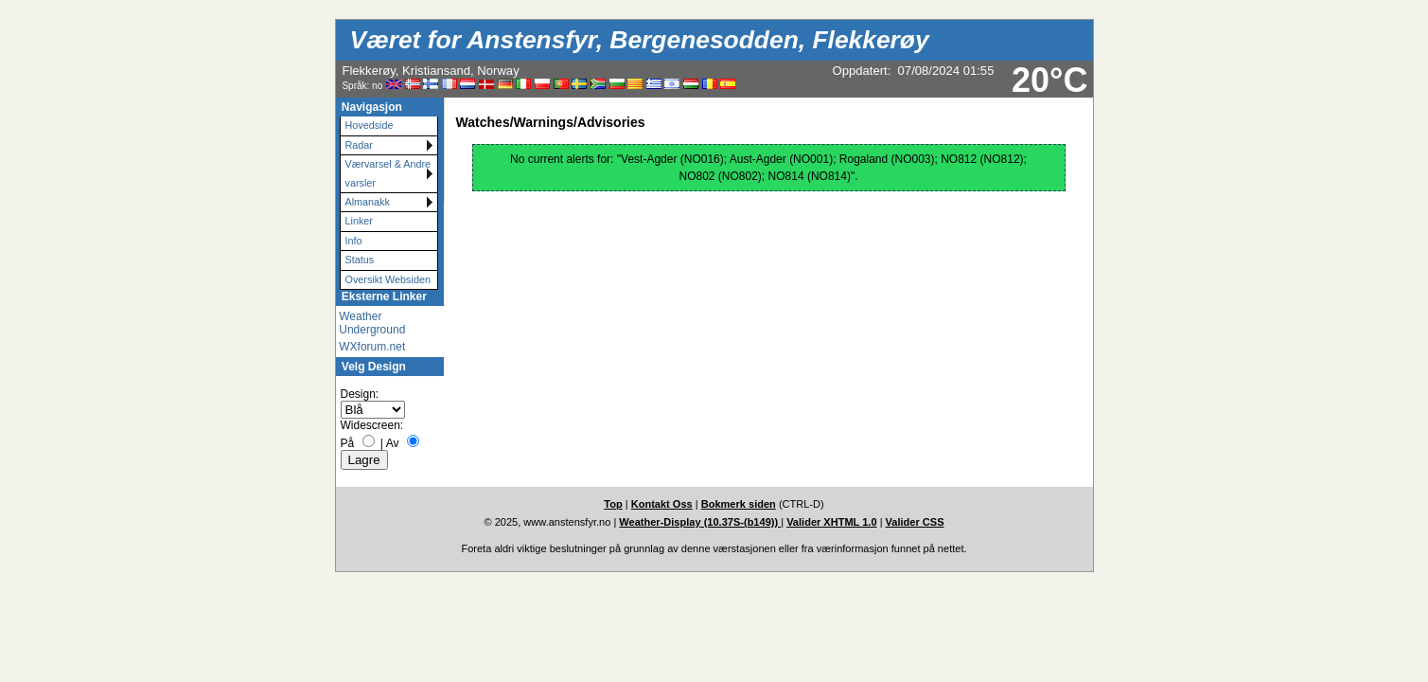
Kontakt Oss (662, 504)
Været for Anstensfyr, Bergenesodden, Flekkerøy (639, 40)
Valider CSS (915, 522)
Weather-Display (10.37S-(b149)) (700, 522)
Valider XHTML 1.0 (831, 522)
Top (613, 504)
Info (353, 240)
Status (360, 259)
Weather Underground (372, 323)
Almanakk (367, 201)
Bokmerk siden (738, 504)
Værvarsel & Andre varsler (388, 173)
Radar (359, 145)
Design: (360, 394)
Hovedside (369, 125)
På (348, 443)
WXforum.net (372, 346)
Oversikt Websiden (388, 279)
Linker (359, 220)
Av (392, 443)
